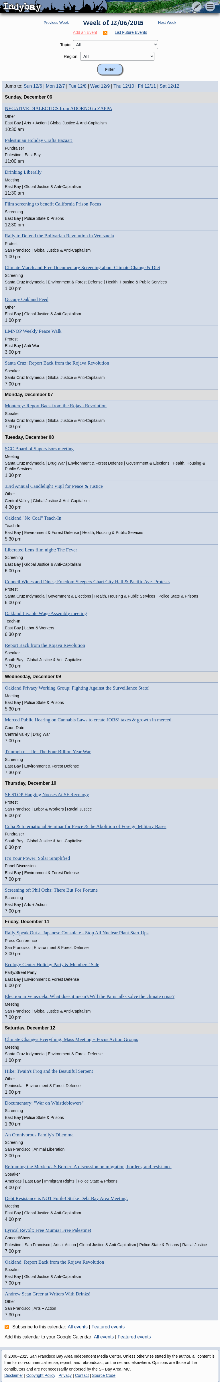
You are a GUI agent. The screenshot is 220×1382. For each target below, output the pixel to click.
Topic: (65, 44)
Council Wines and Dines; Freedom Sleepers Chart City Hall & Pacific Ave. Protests (87, 581)
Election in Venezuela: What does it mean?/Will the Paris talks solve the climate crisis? (89, 996)
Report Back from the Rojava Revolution (45, 645)
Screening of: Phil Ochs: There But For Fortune (51, 890)
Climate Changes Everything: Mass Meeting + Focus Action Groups (71, 1039)
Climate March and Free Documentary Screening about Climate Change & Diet (82, 267)
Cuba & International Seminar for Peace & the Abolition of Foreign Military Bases (85, 826)
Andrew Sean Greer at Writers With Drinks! (48, 1294)
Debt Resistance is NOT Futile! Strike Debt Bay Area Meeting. (66, 1198)
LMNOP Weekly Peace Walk (33, 331)
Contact (82, 1375)
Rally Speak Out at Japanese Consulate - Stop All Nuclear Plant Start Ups (76, 932)
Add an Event (85, 32)
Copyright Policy (40, 1375)
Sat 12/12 (169, 86)
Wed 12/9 (100, 86)
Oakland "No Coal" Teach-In (33, 518)
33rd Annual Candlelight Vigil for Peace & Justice (54, 486)
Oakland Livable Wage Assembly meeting (46, 613)
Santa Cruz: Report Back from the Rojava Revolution (57, 363)
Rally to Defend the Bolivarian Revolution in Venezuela (59, 235)
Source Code (103, 1375)
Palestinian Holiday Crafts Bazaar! (39, 140)
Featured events (108, 1326)
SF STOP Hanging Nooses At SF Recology (47, 794)
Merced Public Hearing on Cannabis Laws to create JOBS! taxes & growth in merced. (88, 720)
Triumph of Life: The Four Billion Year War (48, 751)
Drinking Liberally (23, 172)
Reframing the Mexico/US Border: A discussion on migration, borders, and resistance (88, 1166)
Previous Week (56, 22)
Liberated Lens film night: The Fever (41, 550)
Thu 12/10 (123, 86)
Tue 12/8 (77, 86)
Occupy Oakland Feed (26, 299)
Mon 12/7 (55, 86)
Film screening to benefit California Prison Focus (53, 204)
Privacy (65, 1375)
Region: (71, 56)
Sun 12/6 (33, 86)
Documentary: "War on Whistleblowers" (44, 1103)
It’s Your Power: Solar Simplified (37, 858)
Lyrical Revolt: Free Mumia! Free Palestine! (48, 1230)
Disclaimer (13, 1375)
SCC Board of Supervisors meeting (39, 448)
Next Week (167, 22)
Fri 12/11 (147, 86)
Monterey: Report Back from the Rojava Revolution (56, 405)
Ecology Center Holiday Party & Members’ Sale (52, 964)
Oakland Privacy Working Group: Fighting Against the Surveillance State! (77, 688)
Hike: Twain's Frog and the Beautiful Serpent (49, 1071)
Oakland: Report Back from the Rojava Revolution (54, 1262)
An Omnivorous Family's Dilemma (39, 1135)
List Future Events (131, 32)
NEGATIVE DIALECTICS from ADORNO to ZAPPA (58, 108)
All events (78, 1326)
